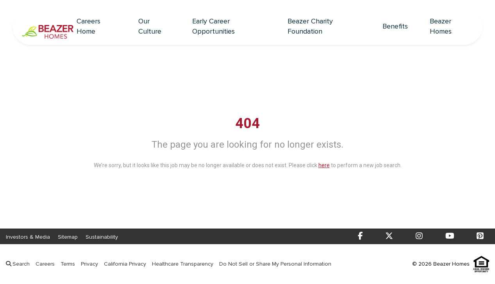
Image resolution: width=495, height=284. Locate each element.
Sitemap (68, 237)
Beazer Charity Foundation (310, 26)
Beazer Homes (441, 26)
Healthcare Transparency (182, 264)
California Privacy (125, 264)
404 (247, 123)
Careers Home (88, 26)
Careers (45, 264)
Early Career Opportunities (213, 26)
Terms (68, 264)
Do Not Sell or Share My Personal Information (275, 264)
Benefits (395, 26)
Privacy (89, 264)
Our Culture (149, 26)
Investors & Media (28, 237)
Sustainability (102, 237)
